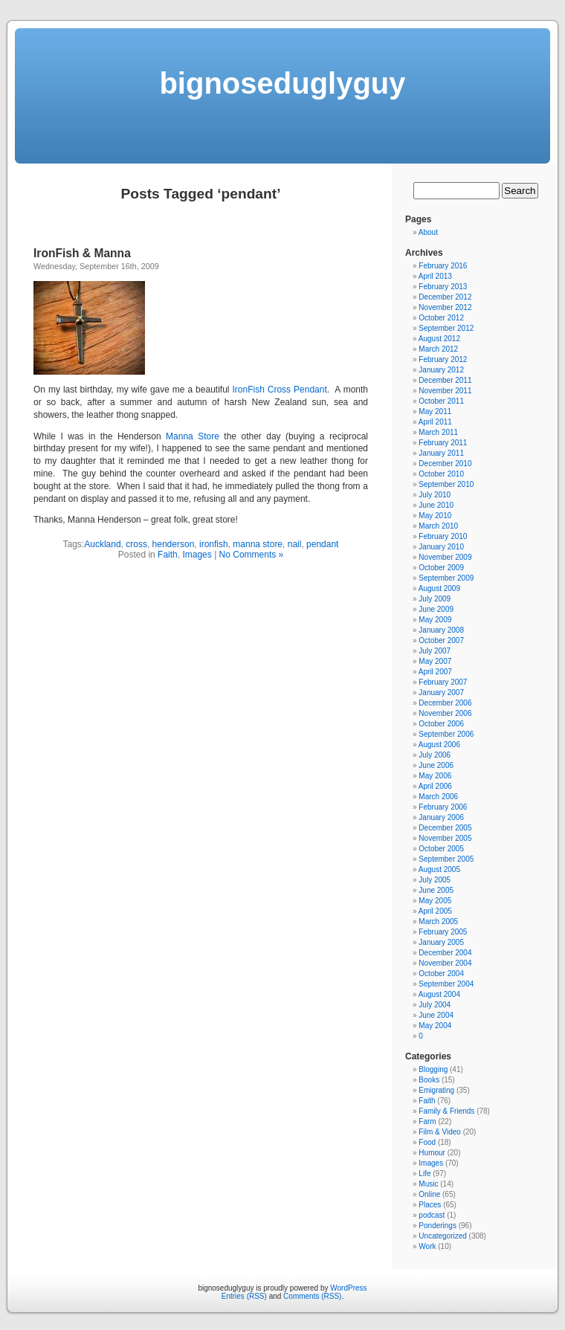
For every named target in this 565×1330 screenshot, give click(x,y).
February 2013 (443, 287)
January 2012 (441, 370)
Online (429, 1194)
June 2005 (436, 890)
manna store (257, 544)
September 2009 (446, 578)
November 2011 (445, 391)
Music (428, 1184)
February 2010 (443, 536)
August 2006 (439, 744)
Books (429, 1080)
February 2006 (443, 807)
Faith (168, 554)
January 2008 (441, 630)
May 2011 (435, 411)
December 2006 (445, 703)
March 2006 (438, 796)
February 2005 (443, 932)
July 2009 (435, 599)
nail (295, 544)
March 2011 (438, 432)
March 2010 (438, 526)
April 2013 (435, 276)
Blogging (433, 1069)
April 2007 (435, 672)
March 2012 (438, 349)
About (428, 232)
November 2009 (445, 557)
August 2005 (439, 869)
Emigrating (436, 1090)
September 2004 (446, 984)
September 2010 (446, 484)
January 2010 (441, 547)
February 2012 (443, 359)
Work (427, 1246)
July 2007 (435, 651)
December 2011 (445, 380)
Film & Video (440, 1132)
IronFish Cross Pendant (279, 389)
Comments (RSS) (312, 1296)
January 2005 (441, 942)
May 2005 (435, 901)
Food (427, 1142)
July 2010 (435, 495)
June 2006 (436, 765)
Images (196, 554)
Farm (427, 1121)
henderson (173, 544)
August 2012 (439, 339)
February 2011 (443, 443)
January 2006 (441, 817)
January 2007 (441, 692)
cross (136, 544)
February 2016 (443, 266)
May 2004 (435, 1025)
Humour (432, 1153)
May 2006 (435, 776)
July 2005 (435, 880)
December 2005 (445, 828)
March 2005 (438, 921)
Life (424, 1173)
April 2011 (435, 422)
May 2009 (435, 620)
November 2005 (445, 838)
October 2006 (441, 724)
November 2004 (445, 963)
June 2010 (436, 505)
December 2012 (445, 297)
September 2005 (446, 859)
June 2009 (436, 609)
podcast (432, 1215)
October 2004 (441, 973)
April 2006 (435, 786)
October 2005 (441, 849)
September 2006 (446, 734)
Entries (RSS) (244, 1296)
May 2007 (435, 661)
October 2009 (441, 568)
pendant (322, 544)
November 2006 (445, 713)
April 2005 (435, 911)
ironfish (213, 544)
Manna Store (192, 436)
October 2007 (441, 640)
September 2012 (446, 328)
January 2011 (441, 453)
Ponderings (437, 1225)
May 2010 (435, 515)
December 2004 (445, 953)
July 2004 (435, 1005)
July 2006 (435, 755)
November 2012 (445, 307)
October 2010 (441, 474)
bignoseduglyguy (282, 83)
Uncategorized (442, 1236)
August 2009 (439, 588)
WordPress (348, 1288)
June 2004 (436, 1015)
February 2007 (443, 682)
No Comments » (251, 554)
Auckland (102, 544)
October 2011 (441, 401)
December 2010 (445, 463)
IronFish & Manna (82, 253)
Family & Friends (446, 1111)
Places (430, 1205)
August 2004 (439, 994)
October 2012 (441, 318)
